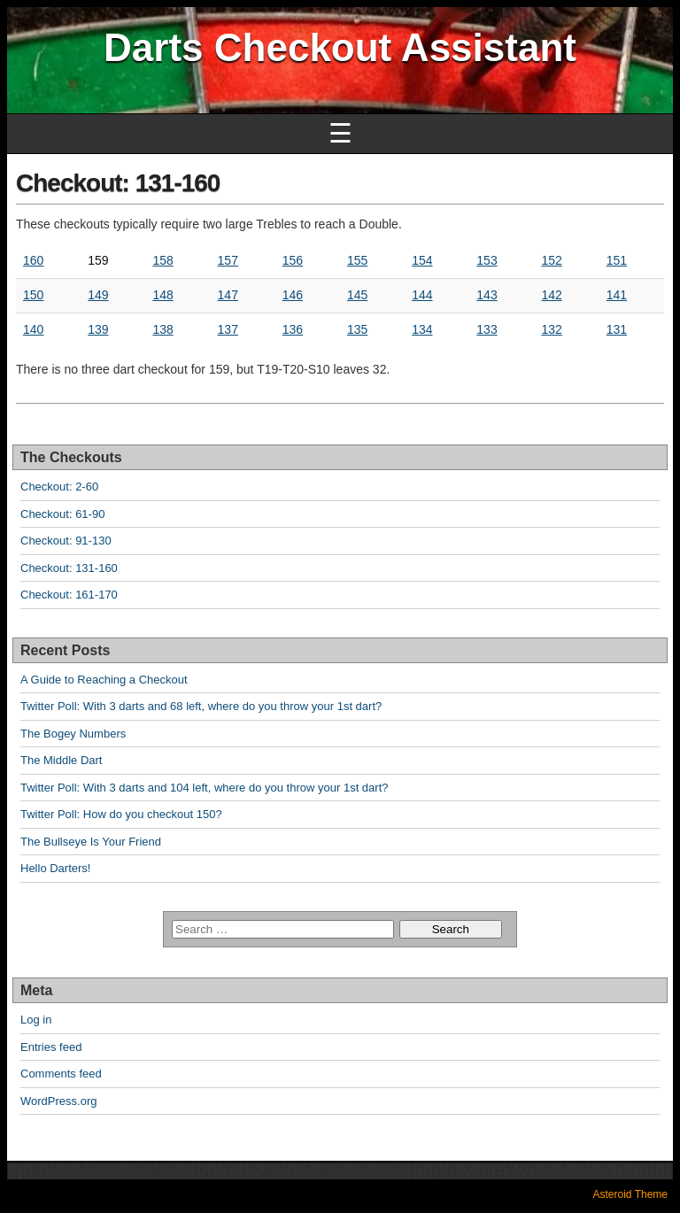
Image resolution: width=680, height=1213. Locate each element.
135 (357, 329)
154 (422, 260)
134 (422, 329)
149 (98, 295)
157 (228, 260)
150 (33, 295)
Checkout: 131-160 (118, 183)
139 (98, 329)
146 (292, 295)
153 (486, 260)
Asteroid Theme (630, 1194)
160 (33, 260)
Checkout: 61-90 (62, 514)
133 (486, 329)
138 (162, 329)
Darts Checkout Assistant (340, 47)
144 (422, 295)
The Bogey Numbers (73, 733)
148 (162, 295)
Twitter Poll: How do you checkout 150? (121, 814)
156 (292, 260)
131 (617, 329)
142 (552, 295)
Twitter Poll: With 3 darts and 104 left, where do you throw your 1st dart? (204, 787)
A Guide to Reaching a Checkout (104, 679)
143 (486, 295)
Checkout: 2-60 (59, 486)
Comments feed (61, 1073)
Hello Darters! (55, 868)
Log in (35, 1019)
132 (552, 329)
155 (357, 260)
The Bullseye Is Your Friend (90, 841)
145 (357, 295)
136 (292, 329)
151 (617, 260)
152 (552, 260)
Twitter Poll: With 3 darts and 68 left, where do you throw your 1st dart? (201, 706)
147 (228, 295)
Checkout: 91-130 (66, 540)
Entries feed (50, 1047)
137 (228, 329)
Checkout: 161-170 (69, 594)
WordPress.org (58, 1101)
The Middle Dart (61, 760)
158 (162, 260)
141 (617, 295)
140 (33, 329)
